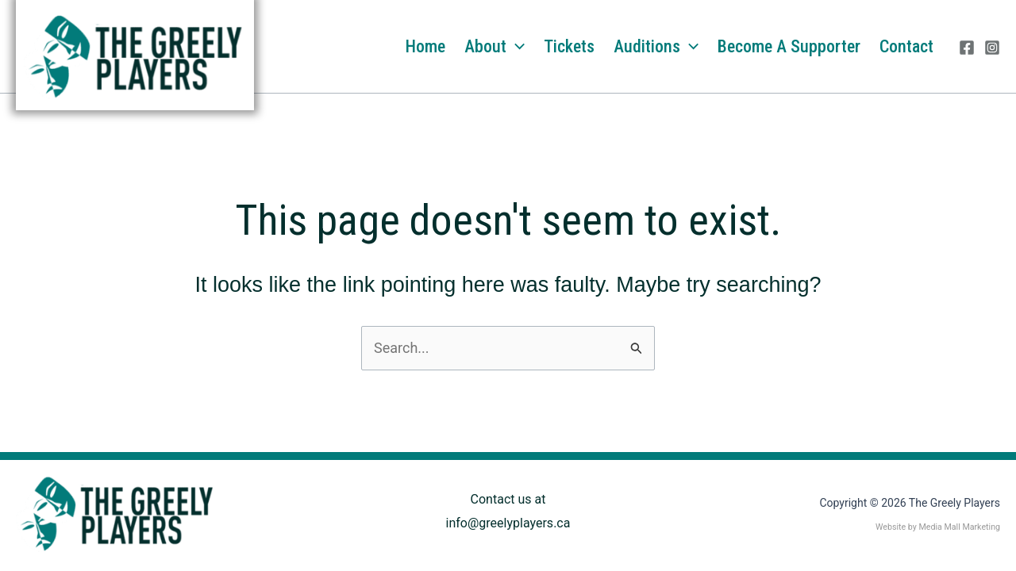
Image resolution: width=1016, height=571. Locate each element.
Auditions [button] (656, 47)
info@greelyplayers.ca (508, 523)
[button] (515, 47)
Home (425, 46)
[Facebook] (967, 48)
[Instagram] (992, 48)
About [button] (494, 47)
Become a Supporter (789, 46)
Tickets (569, 46)
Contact (906, 46)
